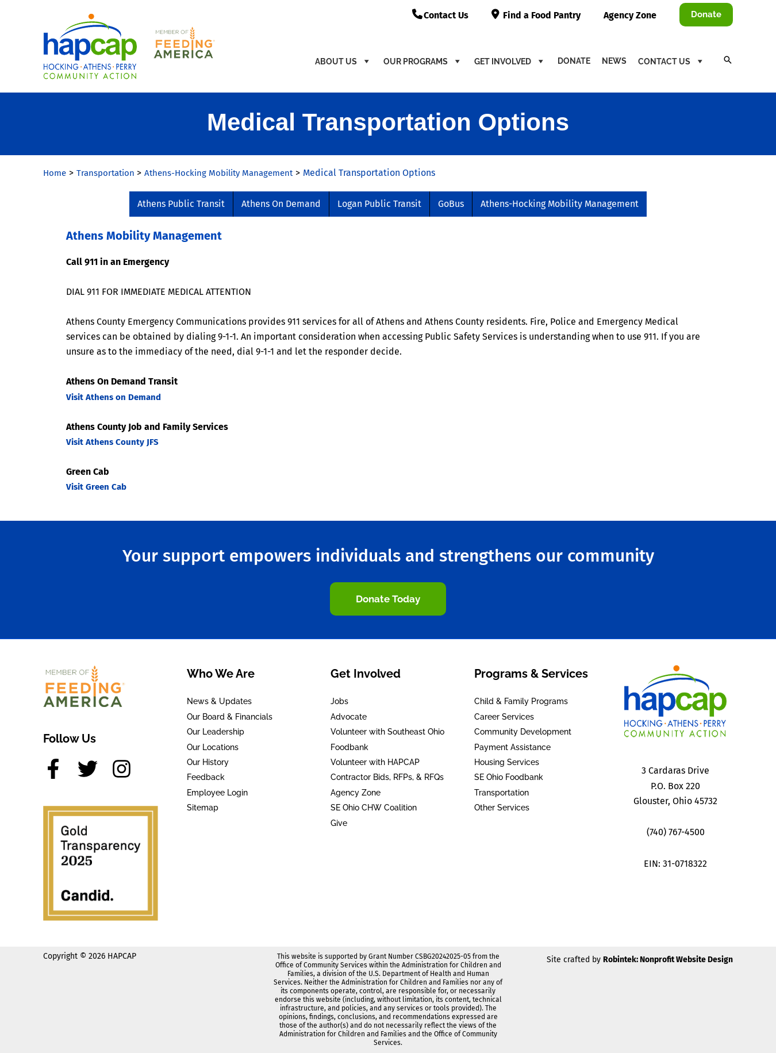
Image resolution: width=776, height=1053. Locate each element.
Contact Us (671, 61)
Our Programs (423, 61)
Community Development (522, 731)
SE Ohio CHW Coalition (374, 807)
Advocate (349, 716)
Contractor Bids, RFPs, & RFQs (387, 777)
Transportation (501, 792)
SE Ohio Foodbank (508, 777)
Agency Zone (356, 792)
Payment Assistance (512, 747)
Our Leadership (215, 731)
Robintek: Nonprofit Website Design (668, 959)
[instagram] (125, 769)
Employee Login (217, 792)
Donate (574, 61)
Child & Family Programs (521, 701)
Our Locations (213, 747)
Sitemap (202, 807)
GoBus (451, 203)
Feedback (206, 777)
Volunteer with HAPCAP (375, 762)
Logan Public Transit (379, 203)
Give (339, 823)
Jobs (339, 701)
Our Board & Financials (229, 716)
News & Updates (219, 701)
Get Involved (510, 61)
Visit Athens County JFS (114, 441)
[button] (706, 14)
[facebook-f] (59, 769)
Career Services (504, 716)
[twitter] (94, 769)
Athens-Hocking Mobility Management (560, 203)
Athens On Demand (281, 203)
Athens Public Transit (181, 203)
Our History (208, 762)
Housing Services (506, 762)
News (614, 61)
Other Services (501, 807)
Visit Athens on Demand (116, 396)
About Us (343, 61)
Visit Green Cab (98, 486)
